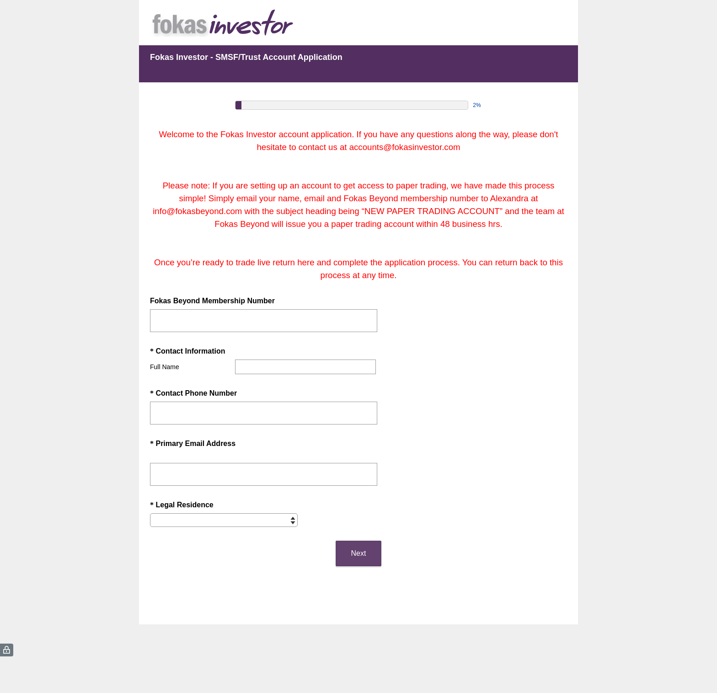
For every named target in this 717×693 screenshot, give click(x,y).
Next (358, 553)
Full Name (164, 367)
